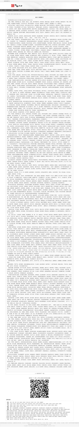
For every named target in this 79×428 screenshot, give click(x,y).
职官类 (57, 403)
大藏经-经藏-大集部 (37, 410)
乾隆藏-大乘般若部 (32, 415)
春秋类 (21, 402)
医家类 (24, 405)
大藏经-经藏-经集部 (61, 410)
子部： (8, 405)
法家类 (17, 405)
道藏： (8, 407)
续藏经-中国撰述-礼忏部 (55, 409)
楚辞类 (11, 406)
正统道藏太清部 (42, 407)
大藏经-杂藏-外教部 (18, 415)
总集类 (17, 406)
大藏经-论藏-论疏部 (50, 412)
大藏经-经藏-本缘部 (29, 410)
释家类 (52, 405)
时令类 (44, 403)
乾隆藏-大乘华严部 (64, 415)
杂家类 (42, 405)
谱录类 (39, 405)
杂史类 (26, 403)
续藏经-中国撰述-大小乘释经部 (44, 409)
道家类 (56, 405)
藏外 (11, 407)
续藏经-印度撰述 (35, 409)
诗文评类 (21, 406)
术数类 (32, 405)
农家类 (21, 405)
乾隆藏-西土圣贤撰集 (62, 416)
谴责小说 (31, 419)
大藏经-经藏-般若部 (16, 409)
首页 (5, 10)
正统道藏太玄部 (48, 407)
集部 (33, 10)
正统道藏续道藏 (55, 407)
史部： (8, 403)
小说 (55, 10)
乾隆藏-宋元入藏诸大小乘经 (42, 416)
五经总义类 (28, 402)
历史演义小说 (16, 419)
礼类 (18, 402)
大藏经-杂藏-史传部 (63, 413)
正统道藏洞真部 (29, 407)
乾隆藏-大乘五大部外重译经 (31, 416)
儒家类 (11, 405)
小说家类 (49, 405)
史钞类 (37, 403)
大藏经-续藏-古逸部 (39, 413)
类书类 (45, 405)
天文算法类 (28, 405)
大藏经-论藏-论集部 (42, 412)
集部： (8, 406)
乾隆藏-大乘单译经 (56, 415)
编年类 (14, 403)
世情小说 (27, 419)
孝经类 (24, 402)
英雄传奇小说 (22, 419)
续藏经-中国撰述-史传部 (65, 409)
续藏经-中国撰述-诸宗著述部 (11, 410)
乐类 (35, 402)
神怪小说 (11, 419)
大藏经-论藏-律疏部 (58, 412)
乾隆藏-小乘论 (24, 417)
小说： (8, 419)
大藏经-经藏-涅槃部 (18, 412)
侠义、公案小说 (45, 419)
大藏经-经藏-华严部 (53, 410)
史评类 (53, 403)
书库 (12, 14)
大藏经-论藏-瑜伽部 (10, 413)
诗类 (15, 402)
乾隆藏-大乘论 (9, 416)
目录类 (50, 403)
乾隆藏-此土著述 (26, 415)
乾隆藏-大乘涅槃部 (22, 416)
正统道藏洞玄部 (22, 407)
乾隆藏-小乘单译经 (17, 417)
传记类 (34, 403)
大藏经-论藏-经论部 (26, 412)
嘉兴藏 (21, 409)
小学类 (38, 402)
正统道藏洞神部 (15, 407)
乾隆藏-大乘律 (15, 416)
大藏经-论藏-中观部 (18, 413)
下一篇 (42, 373)
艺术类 (35, 405)
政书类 (60, 403)
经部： (8, 402)
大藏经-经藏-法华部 (45, 410)
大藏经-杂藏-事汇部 (10, 415)
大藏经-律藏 (33, 413)
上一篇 (36, 373)
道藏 (41, 10)
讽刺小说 (39, 419)
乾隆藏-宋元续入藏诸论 (53, 416)
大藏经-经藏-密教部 (10, 412)
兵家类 (14, 405)
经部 (12, 10)
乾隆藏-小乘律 (30, 417)
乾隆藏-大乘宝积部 (40, 415)
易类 (11, 402)
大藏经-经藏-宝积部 (21, 410)
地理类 (47, 403)
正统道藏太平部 (35, 407)
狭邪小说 (35, 419)
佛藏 (48, 10)
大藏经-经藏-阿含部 (27, 409)
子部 (26, 10)
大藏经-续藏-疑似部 (47, 413)
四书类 (32, 402)
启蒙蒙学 (41, 402)
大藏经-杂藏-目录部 (55, 413)
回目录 (39, 373)
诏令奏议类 (30, 403)
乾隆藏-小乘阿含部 (9, 417)
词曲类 (25, 406)
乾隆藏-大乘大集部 (48, 415)
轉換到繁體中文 (7, 1)
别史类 (22, 403)
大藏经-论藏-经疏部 (34, 412)
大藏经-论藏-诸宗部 (26, 413)
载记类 (40, 403)
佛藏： (8, 409)
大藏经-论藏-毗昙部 (66, 412)
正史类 (14, 14)
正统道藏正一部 (62, 407)
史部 (19, 10)
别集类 (14, 406)
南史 (17, 14)
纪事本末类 (18, 403)
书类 (13, 402)
